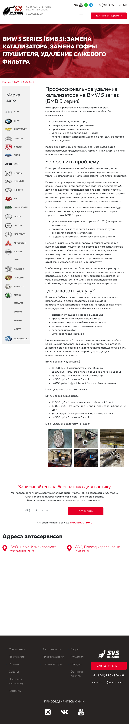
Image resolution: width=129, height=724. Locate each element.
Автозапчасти (52, 649)
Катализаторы (52, 664)
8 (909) (81, 523)
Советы (14, 671)
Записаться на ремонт (109, 16)
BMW (12, 121)
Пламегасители (53, 656)
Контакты (15, 690)
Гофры (74, 649)
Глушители (77, 656)
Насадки (76, 664)
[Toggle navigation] (81, 16)
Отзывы (14, 664)
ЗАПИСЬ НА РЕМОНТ (109, 666)
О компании (17, 649)
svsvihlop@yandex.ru (109, 682)
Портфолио (17, 656)
